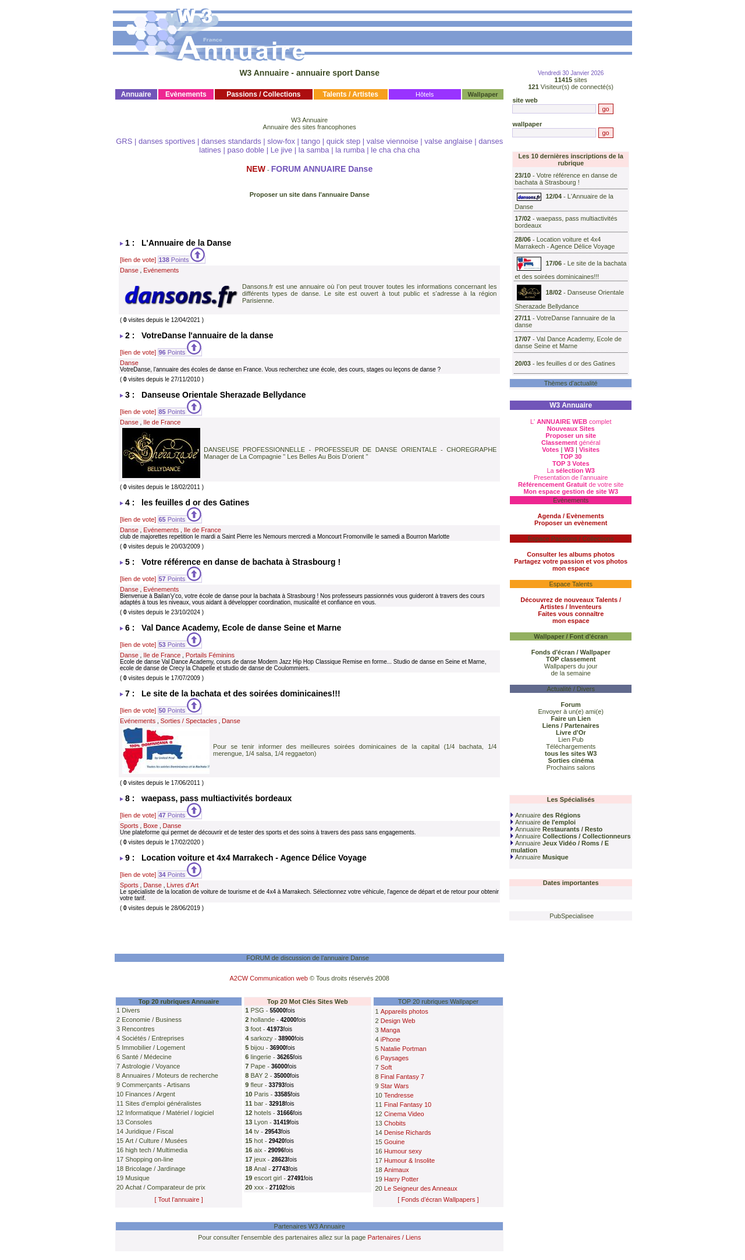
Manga (390, 1030)
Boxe (150, 825)
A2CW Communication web (268, 978)
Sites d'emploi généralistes (163, 1103)
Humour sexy (403, 1151)
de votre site (571, 484)
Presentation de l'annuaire (571, 477)
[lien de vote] (138, 259)
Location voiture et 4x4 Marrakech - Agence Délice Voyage (565, 243)
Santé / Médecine (147, 1056)
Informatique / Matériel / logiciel (169, 1112)
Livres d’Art (182, 885)
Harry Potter (401, 1179)
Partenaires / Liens (394, 1237)
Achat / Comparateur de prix (165, 1187)
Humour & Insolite (409, 1160)
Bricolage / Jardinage (155, 1168)
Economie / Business (152, 1019)
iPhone (390, 1039)
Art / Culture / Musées (156, 1140)
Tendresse (399, 1095)
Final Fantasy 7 (402, 1076)
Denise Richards (407, 1132)
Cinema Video (404, 1113)
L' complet (571, 421)
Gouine (394, 1141)
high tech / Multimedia (156, 1149)
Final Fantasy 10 (407, 1104)
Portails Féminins (210, 655)
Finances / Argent (150, 1094)
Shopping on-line (149, 1159)
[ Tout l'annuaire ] (179, 1199)
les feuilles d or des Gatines (576, 363)
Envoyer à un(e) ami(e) (571, 711)
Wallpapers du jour (570, 666)
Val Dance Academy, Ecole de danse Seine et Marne (568, 342)
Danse (129, 270)
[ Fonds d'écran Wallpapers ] (438, 1199)
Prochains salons (571, 767)
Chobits (395, 1123)
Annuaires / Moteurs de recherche (170, 1075)
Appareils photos (404, 1011)
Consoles (138, 1122)
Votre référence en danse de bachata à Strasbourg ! (566, 179)
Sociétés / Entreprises (153, 1038)
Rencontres (138, 1028)
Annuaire (545, 815)
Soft (386, 1067)
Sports (129, 825)
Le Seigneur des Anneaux (420, 1188)
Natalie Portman (404, 1048)
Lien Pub (570, 739)
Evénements (161, 270)
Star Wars (395, 1085)
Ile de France (161, 422)
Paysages (395, 1057)
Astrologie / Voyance (151, 1066)
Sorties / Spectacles (189, 720)
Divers (131, 1010)
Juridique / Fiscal (149, 1131)
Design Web (398, 1020)
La (571, 470)
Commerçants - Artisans (156, 1084)
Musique (137, 1177)
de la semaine (571, 673)
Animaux (396, 1169)
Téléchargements (570, 746)
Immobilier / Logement (153, 1047)
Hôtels (425, 94)
